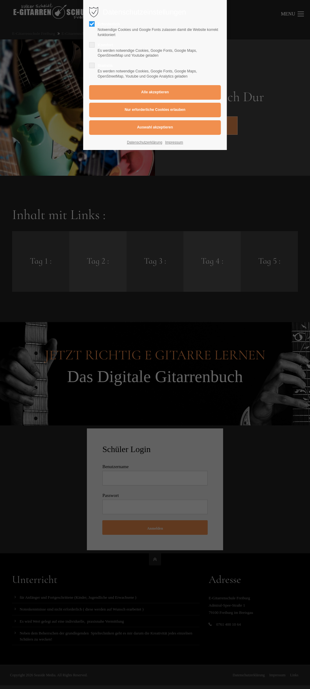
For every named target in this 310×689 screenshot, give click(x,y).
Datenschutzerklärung (144, 142)
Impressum (174, 142)
